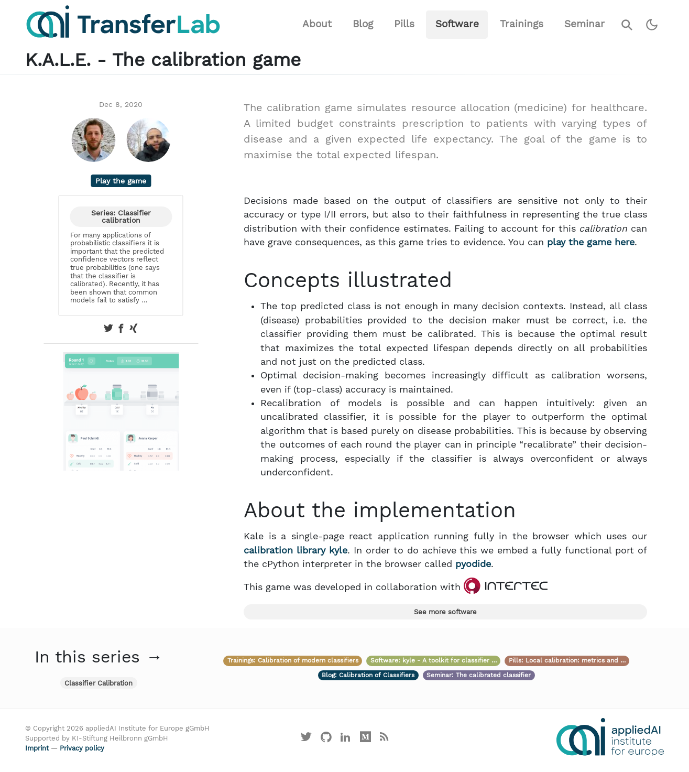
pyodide (473, 564)
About (317, 24)
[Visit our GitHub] (326, 739)
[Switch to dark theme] (652, 25)
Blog (363, 24)
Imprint (37, 748)
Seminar (584, 24)
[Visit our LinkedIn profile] (346, 739)
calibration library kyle (295, 550)
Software (457, 24)
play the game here (591, 242)
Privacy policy (82, 748)
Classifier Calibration (98, 683)
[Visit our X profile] (306, 739)
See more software (445, 612)
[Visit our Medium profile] (366, 739)
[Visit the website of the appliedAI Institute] (610, 737)
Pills (404, 24)
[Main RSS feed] (384, 739)
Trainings (521, 24)
